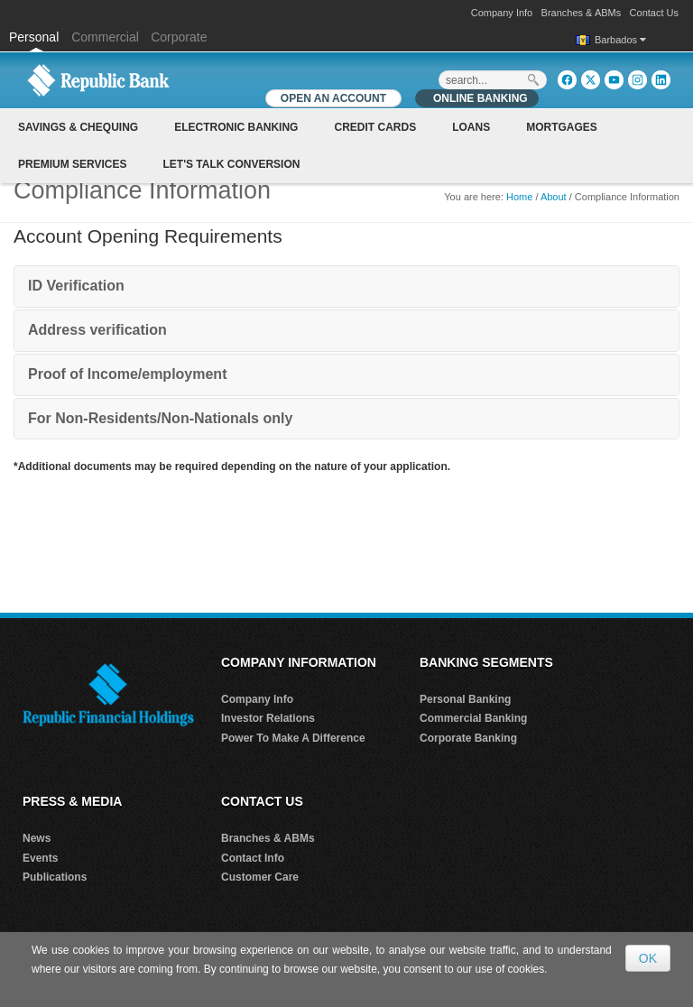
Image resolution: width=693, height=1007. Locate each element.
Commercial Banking (473, 718)
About (554, 196)
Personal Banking (465, 699)
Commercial (105, 37)
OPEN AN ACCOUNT (333, 98)
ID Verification (76, 285)
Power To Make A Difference (293, 738)
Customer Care (260, 877)
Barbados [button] (620, 39)
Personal (35, 37)
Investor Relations (268, 718)
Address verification (97, 329)
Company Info (501, 12)
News (37, 838)
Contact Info (252, 858)
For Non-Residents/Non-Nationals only (160, 418)
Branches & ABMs (581, 12)
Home (519, 196)
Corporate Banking (468, 738)
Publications (55, 877)
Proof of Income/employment (127, 374)
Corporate (179, 37)
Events (40, 858)
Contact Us (654, 12)
